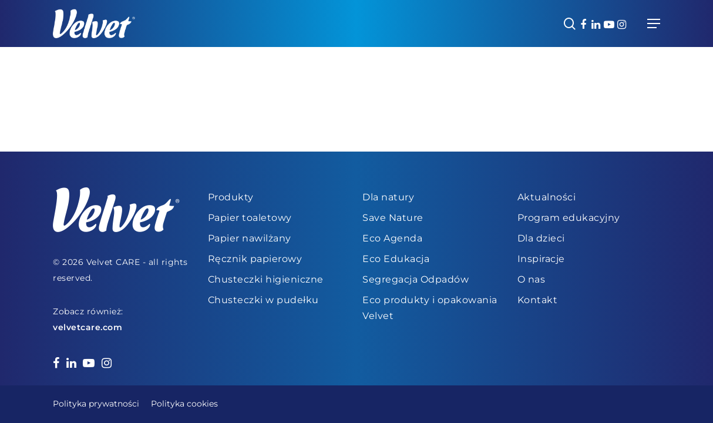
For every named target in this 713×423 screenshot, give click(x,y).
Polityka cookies (184, 403)
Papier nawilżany (249, 238)
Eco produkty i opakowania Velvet (429, 307)
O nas (531, 279)
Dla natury (388, 197)
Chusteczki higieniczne (266, 279)
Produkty (231, 197)
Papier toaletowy (250, 217)
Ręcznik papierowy (255, 258)
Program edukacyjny (568, 217)
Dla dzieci (541, 238)
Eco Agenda (392, 238)
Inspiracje (541, 258)
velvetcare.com (87, 327)
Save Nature (392, 217)
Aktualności (546, 197)
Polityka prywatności (96, 403)
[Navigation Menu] (653, 23)
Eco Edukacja (395, 258)
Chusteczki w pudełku (263, 300)
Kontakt (537, 300)
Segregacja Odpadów (415, 279)
